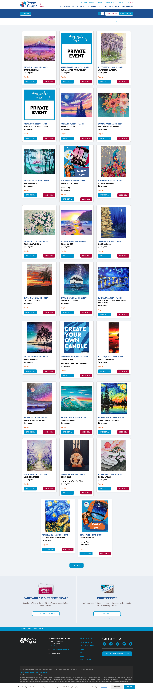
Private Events (78, 7)
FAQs (105, 7)
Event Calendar (86, 639)
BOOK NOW (49, 82)
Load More (76, 565)
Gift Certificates (93, 7)
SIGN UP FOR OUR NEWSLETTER (117, 654)
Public (112, 14)
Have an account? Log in (107, 619)
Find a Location (110, 2)
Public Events (64, 7)
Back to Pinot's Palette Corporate (33, 629)
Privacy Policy (34, 673)
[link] (123, 21)
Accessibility (43, 673)
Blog (117, 7)
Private (125, 14)
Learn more (104, 687)
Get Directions (56, 646)
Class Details (30, 82)
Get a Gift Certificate (46, 614)
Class (26, 14)
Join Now (107, 614)
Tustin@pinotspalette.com (60, 650)
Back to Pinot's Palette (87, 2)
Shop (111, 7)
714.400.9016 (55, 653)
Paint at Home (127, 7)
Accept (129, 687)
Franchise (99, 2)
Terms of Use (24, 673)
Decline (117, 687)
